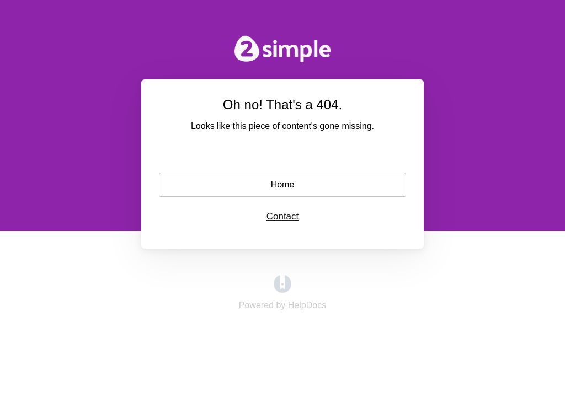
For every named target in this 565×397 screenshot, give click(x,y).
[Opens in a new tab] (282, 289)
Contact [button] (282, 216)
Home (283, 184)
